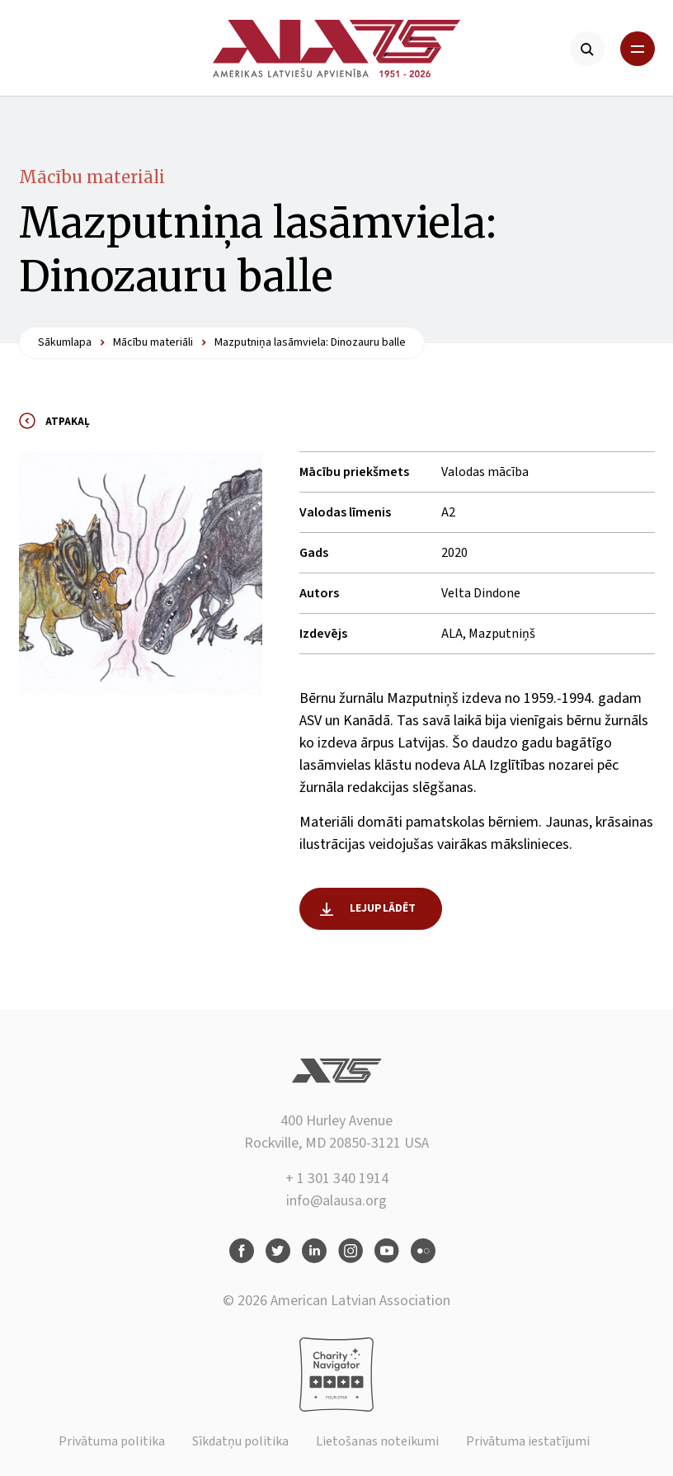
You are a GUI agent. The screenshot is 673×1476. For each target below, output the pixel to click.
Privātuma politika (112, 1441)
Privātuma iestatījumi (528, 1441)
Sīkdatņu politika (240, 1441)
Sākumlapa (65, 342)
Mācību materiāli (92, 177)
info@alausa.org (336, 1201)
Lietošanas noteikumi (377, 1441)
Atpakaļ (67, 421)
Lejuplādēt (383, 908)
